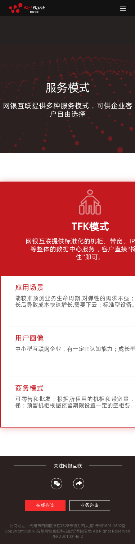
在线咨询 (45, 505)
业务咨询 (89, 505)
